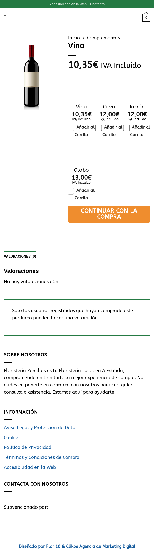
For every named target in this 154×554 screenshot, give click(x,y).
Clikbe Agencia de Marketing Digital (100, 546)
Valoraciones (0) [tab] (20, 257)
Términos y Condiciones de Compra (41, 457)
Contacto (97, 4)
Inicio (74, 38)
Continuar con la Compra (109, 214)
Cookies (12, 438)
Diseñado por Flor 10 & (42, 546)
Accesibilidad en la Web (68, 4)
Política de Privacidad (27, 447)
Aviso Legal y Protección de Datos (40, 428)
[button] (7, 18)
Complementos (103, 38)
